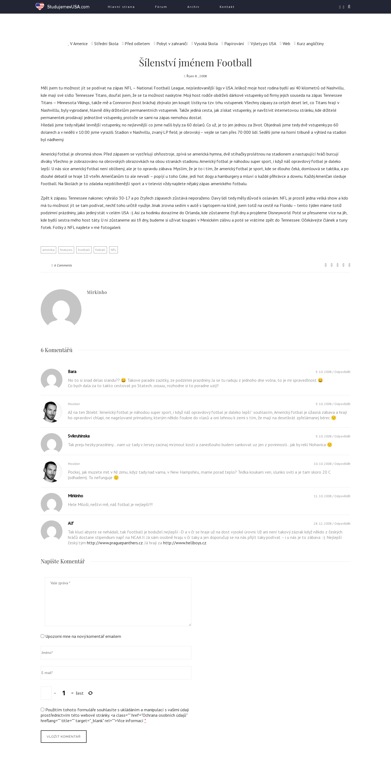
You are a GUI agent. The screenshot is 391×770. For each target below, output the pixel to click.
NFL (113, 250)
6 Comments (62, 265)
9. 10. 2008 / (325, 372)
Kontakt (227, 7)
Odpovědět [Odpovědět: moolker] (342, 404)
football (84, 250)
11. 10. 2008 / (324, 496)
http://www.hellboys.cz (184, 542)
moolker (74, 404)
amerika (48, 250)
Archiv (193, 7)
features (66, 250)
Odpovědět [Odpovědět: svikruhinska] (342, 436)
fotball (100, 250)
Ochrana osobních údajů (164, 715)
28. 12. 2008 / (324, 523)
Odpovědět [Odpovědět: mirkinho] (342, 496)
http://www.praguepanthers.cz (115, 542)
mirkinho (97, 292)
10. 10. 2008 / (324, 464)
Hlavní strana (121, 7)
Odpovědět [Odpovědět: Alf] (342, 523)
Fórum (161, 7)
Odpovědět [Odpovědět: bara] (342, 372)
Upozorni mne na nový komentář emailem (83, 636)
